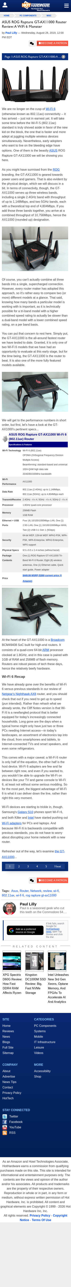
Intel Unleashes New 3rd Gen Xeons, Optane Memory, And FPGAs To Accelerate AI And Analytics (58, 988)
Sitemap (8, 1053)
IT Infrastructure (44, 1042)
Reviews (8, 1031)
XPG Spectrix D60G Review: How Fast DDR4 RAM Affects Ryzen (12, 983)
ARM (45, 650)
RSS (12, 1132)
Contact (7, 1087)
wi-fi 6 (20, 895)
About (6, 1071)
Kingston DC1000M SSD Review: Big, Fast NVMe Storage (35, 983)
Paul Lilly (28, 904)
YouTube (15, 1127)
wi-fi (56, 890)
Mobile (38, 1036)
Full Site (7, 1047)
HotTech (8, 1098)
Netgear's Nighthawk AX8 (19, 694)
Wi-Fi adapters (12, 823)
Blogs (6, 1042)
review (47, 890)
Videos (38, 1053)
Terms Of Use (41, 1220)
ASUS (53, 150)
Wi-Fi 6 (50, 109)
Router (24, 890)
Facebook (16, 1121)
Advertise (8, 1076)
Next (58, 866)
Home (6, 1025)
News (6, 1036)
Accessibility (42, 1071)
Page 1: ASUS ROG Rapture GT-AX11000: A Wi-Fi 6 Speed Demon (36, 57)
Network (35, 890)
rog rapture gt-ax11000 (41, 895)
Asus (14, 890)
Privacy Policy (11, 1092)
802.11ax (8, 895)
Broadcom (58, 639)
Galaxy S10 (25, 812)
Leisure (39, 1047)
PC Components (28, 16)
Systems (40, 1031)
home (6, 16)
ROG (56, 169)
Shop (37, 1076)
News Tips (9, 1082)
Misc (49, 16)
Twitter (13, 1116)
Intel (31, 817)
